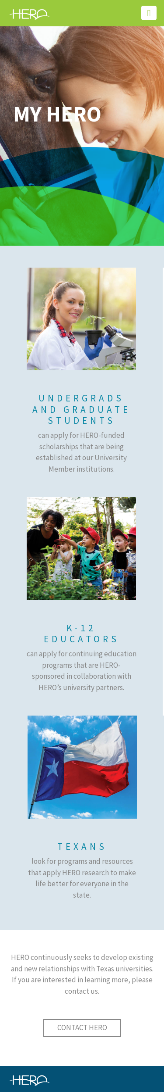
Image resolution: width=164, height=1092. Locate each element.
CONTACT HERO (82, 1027)
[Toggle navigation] (149, 13)
